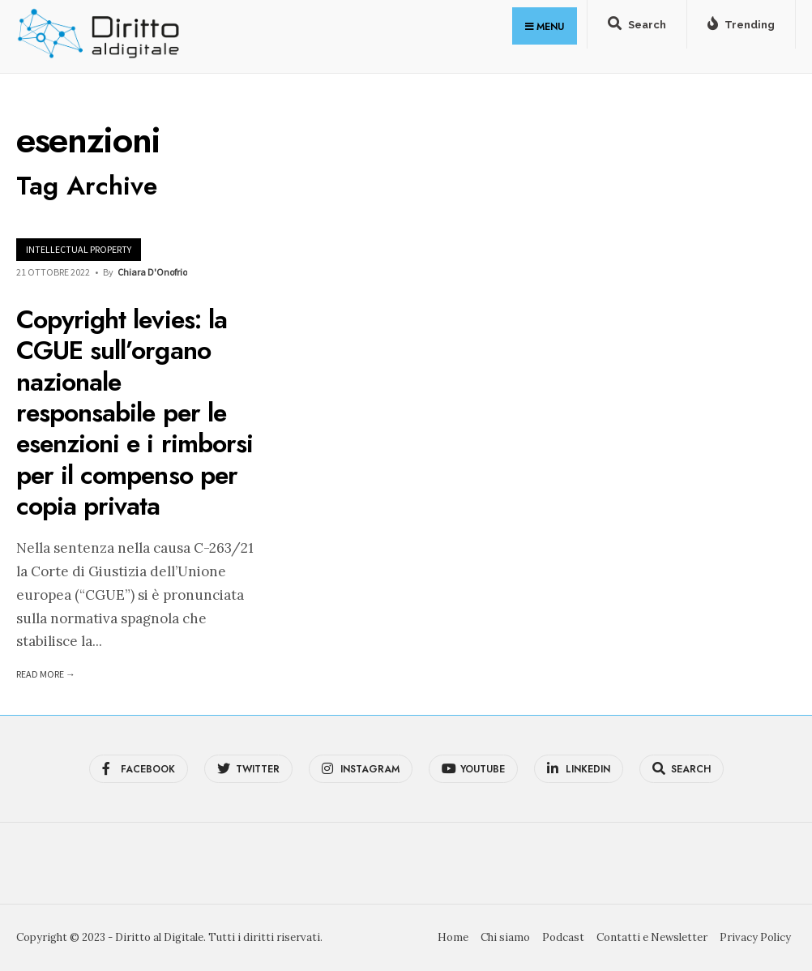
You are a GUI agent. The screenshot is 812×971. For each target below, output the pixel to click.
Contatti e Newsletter (651, 937)
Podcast (563, 937)
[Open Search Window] (637, 27)
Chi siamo (505, 937)
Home (453, 937)
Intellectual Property (78, 249)
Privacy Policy (755, 937)
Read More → (45, 674)
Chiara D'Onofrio (152, 272)
